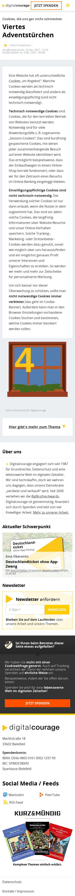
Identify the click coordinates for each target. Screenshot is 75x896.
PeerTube (52, 795)
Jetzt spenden (46, 5)
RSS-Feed (16, 802)
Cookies (15, 81)
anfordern (38, 599)
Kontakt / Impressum (18, 891)
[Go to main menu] (68, 6)
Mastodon (16, 795)
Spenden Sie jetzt (18, 687)
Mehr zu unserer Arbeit (50, 512)
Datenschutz (11, 882)
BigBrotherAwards (45, 496)
